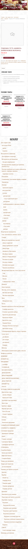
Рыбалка (4, 417)
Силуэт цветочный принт (11, 198)
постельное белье (6, 145)
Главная (2, 17)
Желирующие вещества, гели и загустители (13, 270)
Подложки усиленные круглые (12, 516)
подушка (19, 62)
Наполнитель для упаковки (9, 494)
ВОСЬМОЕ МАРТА (7, 370)
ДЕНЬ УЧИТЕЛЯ (6, 381)
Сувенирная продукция (7, 430)
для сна (6, 62)
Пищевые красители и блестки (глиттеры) (13, 306)
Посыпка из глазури (7, 259)
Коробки (4, 475)
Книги (3, 436)
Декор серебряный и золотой (10, 245)
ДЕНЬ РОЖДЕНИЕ (7, 375)
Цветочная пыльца (7, 328)
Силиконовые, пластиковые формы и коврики (14, 179)
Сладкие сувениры (7, 439)
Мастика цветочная (7, 292)
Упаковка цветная (7, 488)
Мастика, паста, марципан (9, 290)
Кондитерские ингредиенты (8, 232)
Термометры (5, 182)
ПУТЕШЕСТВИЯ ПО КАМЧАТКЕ (10, 389)
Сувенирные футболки (8, 444)
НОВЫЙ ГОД (4, 359)
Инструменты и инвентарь (8, 153)
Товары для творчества (7, 464)
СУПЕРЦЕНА (5, 447)
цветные (5, 229)
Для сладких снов (9, 17)
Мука (3, 298)
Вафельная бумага (6, 455)
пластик (4, 193)
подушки (6, 18)
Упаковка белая (6, 480)
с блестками (6, 215)
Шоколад (4, 348)
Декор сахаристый (7, 243)
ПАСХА (4, 386)
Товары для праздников (7, 461)
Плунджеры (5, 176)
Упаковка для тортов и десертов (9, 469)
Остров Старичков (7, 414)
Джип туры (5, 403)
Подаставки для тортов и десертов (11, 497)
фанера (4, 220)
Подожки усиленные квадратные (13, 522)
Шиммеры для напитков (7, 533)
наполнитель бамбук (12, 62)
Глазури (4, 237)
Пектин (4, 279)
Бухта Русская (6, 411)
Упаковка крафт (6, 483)
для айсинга (5, 337)
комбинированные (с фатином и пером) (13, 204)
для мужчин (6, 201)
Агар (3, 273)
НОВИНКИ (4, 356)
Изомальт (4, 284)
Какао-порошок (6, 287)
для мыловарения (6, 466)
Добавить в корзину (8, 57)
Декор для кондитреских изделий (11, 240)
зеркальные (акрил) (7, 187)
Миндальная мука (7, 301)
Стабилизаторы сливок (8, 281)
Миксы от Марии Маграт (9, 256)
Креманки (4, 491)
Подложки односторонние (10, 511)
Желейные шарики (7, 254)
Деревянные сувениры (8, 433)
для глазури (5, 339)
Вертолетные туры (7, 392)
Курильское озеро (7, 397)
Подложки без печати (9, 505)
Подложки (5, 502)
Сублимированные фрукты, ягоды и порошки (14, 331)
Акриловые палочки (7, 174)
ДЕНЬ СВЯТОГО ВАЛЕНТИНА (10, 378)
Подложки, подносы (7, 500)
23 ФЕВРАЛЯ (5, 367)
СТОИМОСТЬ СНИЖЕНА (8, 428)
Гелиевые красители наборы (10, 312)
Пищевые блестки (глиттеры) (10, 325)
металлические (6, 190)
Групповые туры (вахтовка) (9, 400)
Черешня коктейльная (8, 267)
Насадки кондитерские (8, 162)
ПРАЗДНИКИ (4, 361)
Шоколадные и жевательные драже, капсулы (14, 350)
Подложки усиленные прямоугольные (14, 519)
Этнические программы (8, 422)
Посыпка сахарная (7, 262)
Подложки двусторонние (10, 508)
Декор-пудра (5, 248)
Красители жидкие (7, 317)
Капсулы (4, 472)
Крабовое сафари (6, 406)
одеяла (4, 148)
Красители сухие (7, 320)
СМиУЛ (4, 527)
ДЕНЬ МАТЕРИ (6, 372)
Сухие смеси (5, 334)
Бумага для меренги (7, 453)
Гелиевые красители (7, 309)
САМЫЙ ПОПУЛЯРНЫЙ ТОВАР (10, 425)
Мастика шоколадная (8, 295)
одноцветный (6, 212)
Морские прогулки (7, 408)
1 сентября (4, 364)
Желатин (4, 276)
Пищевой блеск (6, 323)
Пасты (3, 303)
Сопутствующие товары (8, 530)
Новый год (5, 477)
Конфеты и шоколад (6, 353)
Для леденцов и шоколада (9, 156)
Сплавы (4, 419)
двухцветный (6, 196)
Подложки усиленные (9, 513)
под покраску (6, 223)
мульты (5, 209)
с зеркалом (5, 218)
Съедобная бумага (6, 450)
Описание (3, 68)
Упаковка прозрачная (8, 486)
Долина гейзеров (6, 395)
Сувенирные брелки (7, 442)
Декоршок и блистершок (9, 251)
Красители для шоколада (9, 314)
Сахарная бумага (6, 458)
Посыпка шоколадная (8, 265)
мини (4, 207)
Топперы (4, 185)
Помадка (4, 345)
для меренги (5, 342)
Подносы (4, 524)
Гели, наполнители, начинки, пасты (11, 234)
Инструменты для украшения (10, 159)
